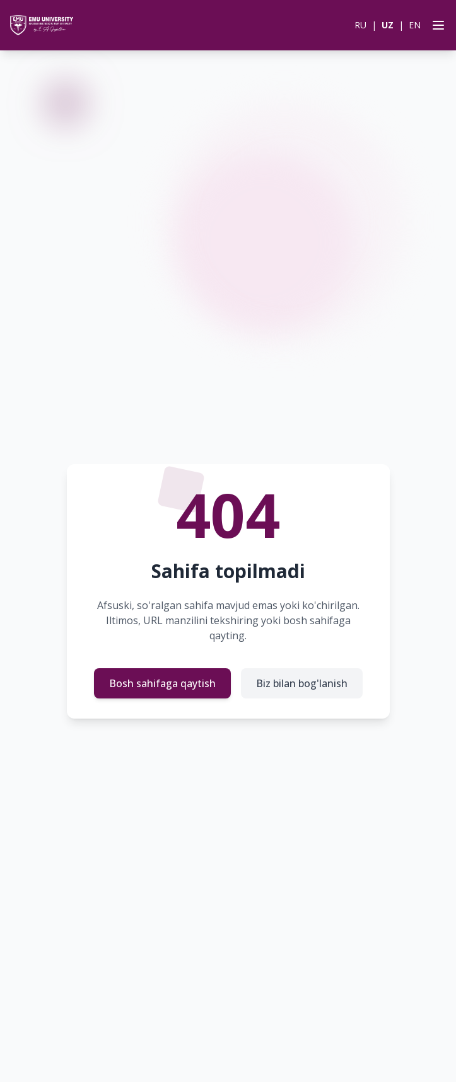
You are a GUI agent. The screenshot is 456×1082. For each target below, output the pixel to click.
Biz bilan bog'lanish (302, 683)
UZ (388, 25)
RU (360, 25)
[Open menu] (436, 25)
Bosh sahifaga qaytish (162, 683)
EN (415, 25)
